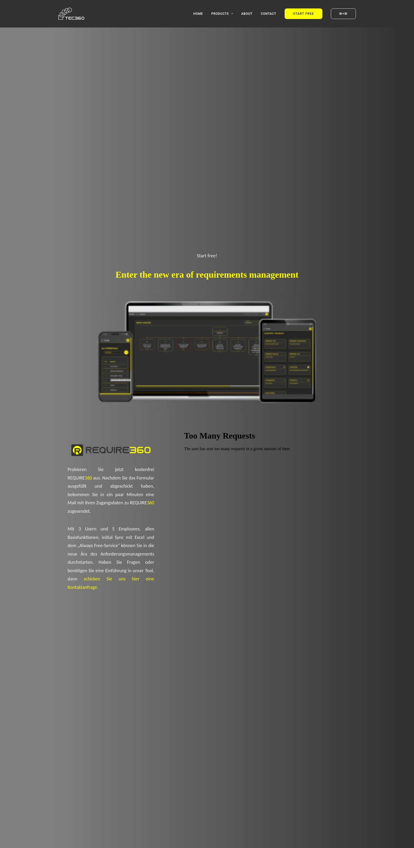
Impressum (268, 840)
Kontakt (302, 840)
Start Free (127, 629)
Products (222, 14)
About (246, 14)
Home (198, 14)
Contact (268, 14)
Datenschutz (286, 840)
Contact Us (286, 639)
